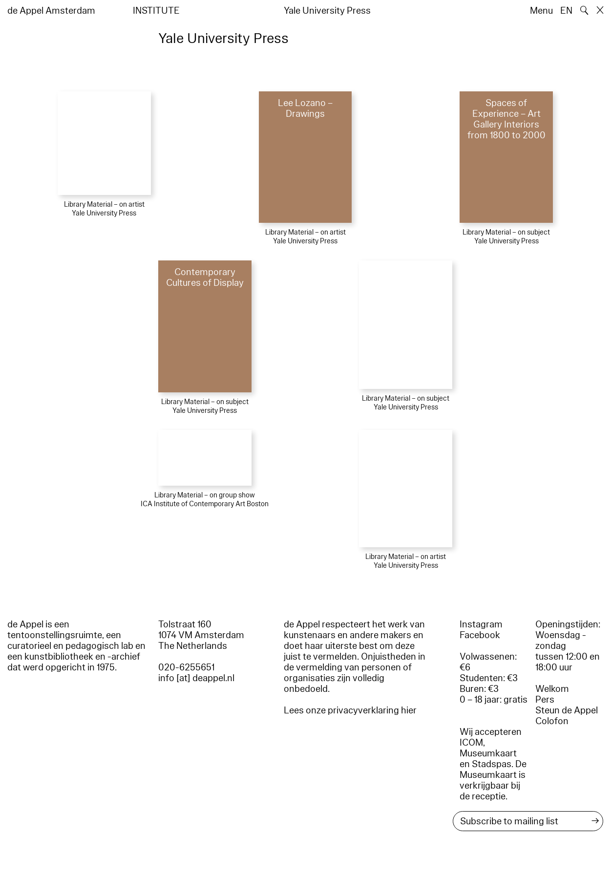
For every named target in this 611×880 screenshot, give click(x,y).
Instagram (481, 624)
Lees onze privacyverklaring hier (350, 710)
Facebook (480, 635)
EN (566, 10)
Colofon (552, 721)
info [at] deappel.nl (196, 678)
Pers (544, 699)
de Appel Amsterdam (51, 10)
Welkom (552, 689)
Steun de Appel (566, 710)
